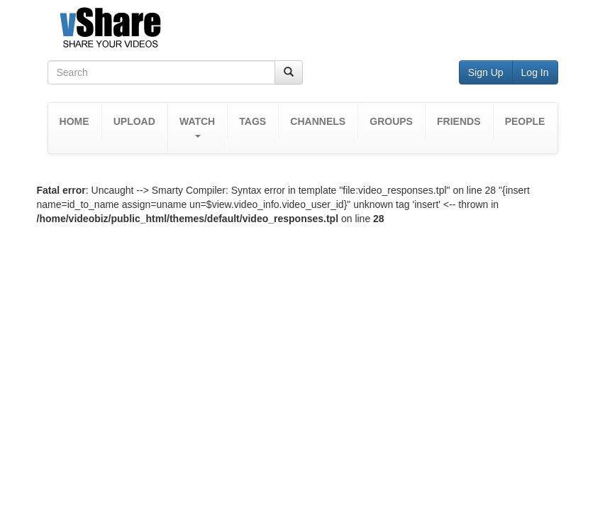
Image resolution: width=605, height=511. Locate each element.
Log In (535, 72)
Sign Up (486, 72)
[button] (197, 128)
